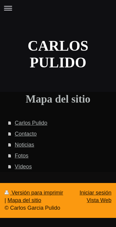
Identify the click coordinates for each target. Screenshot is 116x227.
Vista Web (99, 200)
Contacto (26, 134)
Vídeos (23, 167)
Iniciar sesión (95, 193)
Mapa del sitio (24, 200)
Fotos (22, 156)
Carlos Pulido (31, 123)
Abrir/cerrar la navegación (58, 8)
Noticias (24, 145)
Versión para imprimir (34, 193)
